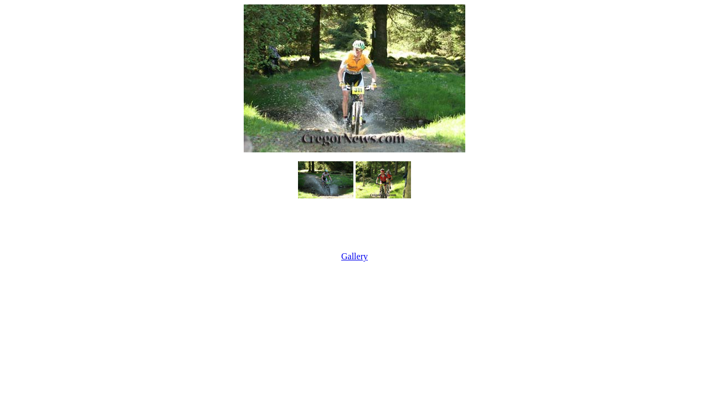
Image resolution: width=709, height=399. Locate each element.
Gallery (354, 256)
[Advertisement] (354, 226)
